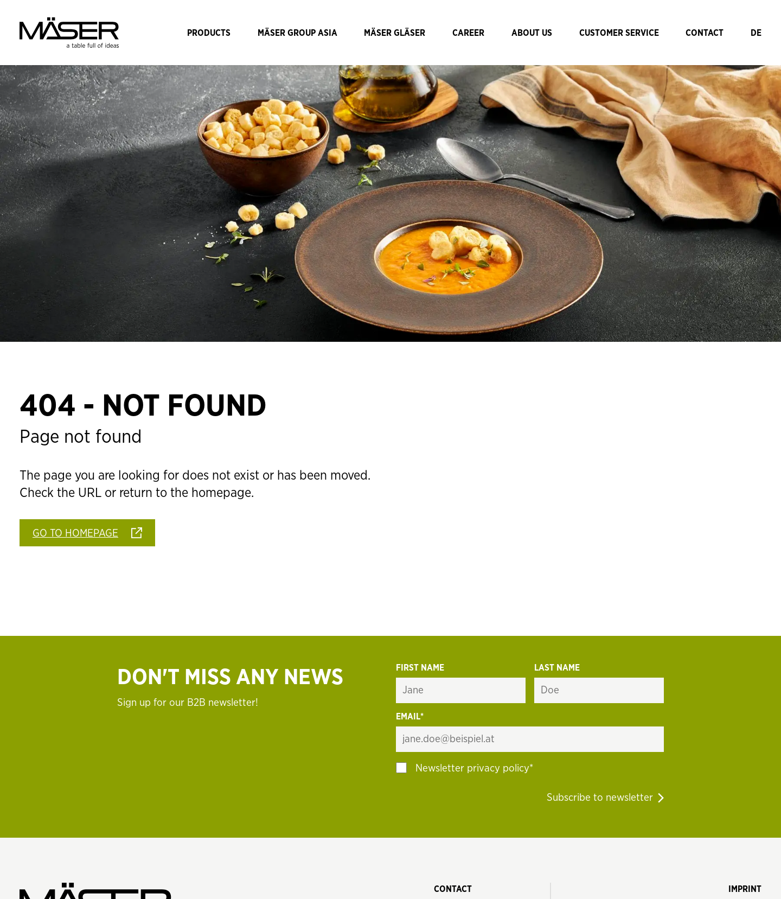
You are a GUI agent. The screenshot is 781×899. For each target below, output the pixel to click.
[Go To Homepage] (87, 532)
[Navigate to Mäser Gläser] (394, 33)
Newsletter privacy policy (472, 768)
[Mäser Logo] (69, 32)
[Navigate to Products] (209, 33)
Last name (557, 668)
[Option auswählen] (401, 767)
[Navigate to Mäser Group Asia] (297, 33)
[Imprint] (744, 889)
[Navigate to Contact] (705, 33)
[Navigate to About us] (531, 33)
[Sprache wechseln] (756, 33)
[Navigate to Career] (468, 33)
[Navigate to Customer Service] (619, 33)
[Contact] (453, 889)
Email (410, 717)
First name (420, 668)
